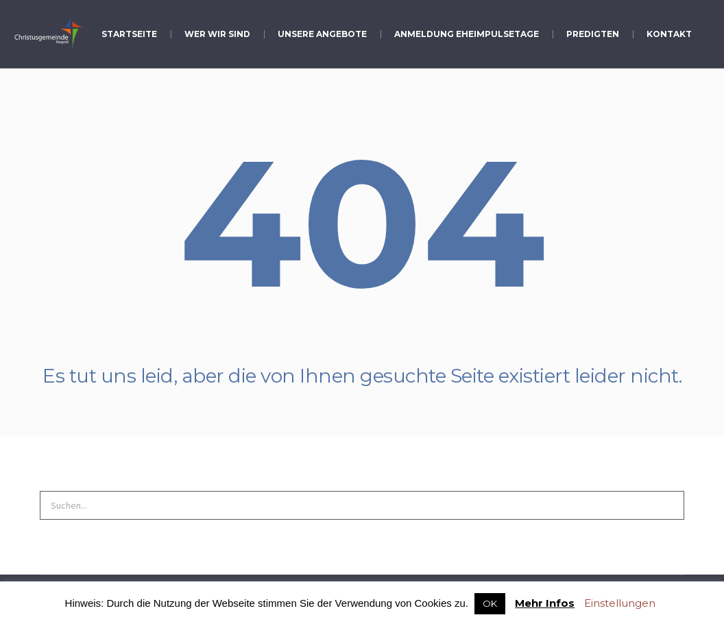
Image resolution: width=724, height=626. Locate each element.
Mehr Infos (545, 603)
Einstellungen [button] (619, 603)
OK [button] (490, 603)
